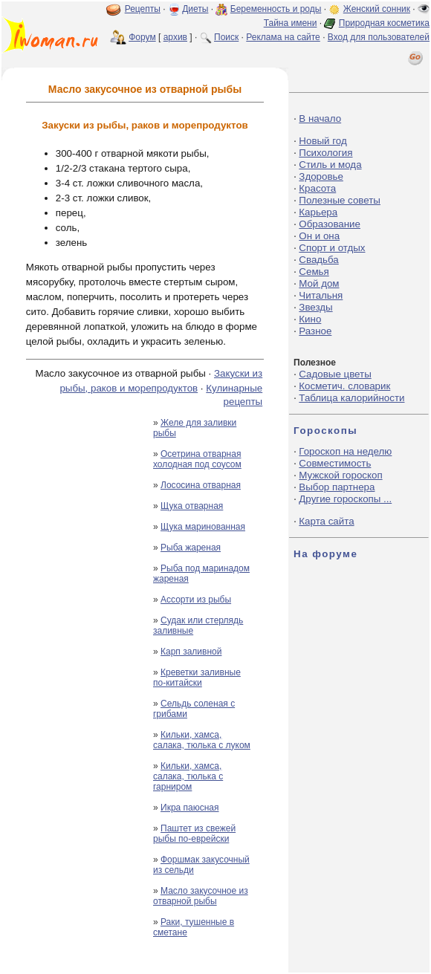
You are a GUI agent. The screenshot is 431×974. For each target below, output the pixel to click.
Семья (313, 271)
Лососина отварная (201, 485)
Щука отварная (192, 506)
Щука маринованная (203, 527)
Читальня (321, 295)
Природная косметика (384, 23)
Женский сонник (376, 9)
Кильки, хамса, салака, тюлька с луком (201, 740)
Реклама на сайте (283, 37)
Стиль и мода (330, 164)
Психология (325, 152)
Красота (317, 188)
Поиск (226, 37)
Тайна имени (290, 23)
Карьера (318, 212)
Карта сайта (326, 521)
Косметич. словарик (344, 386)
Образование (329, 224)
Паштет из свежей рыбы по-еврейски (194, 833)
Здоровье (321, 176)
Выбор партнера (337, 487)
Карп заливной (191, 651)
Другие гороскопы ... (345, 498)
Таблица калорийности (351, 397)
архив (175, 37)
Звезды (315, 307)
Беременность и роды (276, 9)
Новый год (322, 140)
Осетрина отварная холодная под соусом (197, 459)
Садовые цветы (335, 374)
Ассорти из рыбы (196, 599)
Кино (310, 319)
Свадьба (318, 259)
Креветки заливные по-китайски (197, 677)
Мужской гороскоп (340, 475)
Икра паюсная (190, 807)
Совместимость (335, 463)
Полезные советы (339, 200)
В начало (320, 118)
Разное (315, 331)
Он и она (319, 235)
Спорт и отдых (332, 247)
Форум (142, 37)
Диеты (195, 9)
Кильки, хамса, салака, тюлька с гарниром (188, 776)
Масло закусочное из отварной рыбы (200, 896)
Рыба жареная (191, 547)
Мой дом (319, 283)
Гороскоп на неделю (345, 451)
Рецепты (143, 9)
